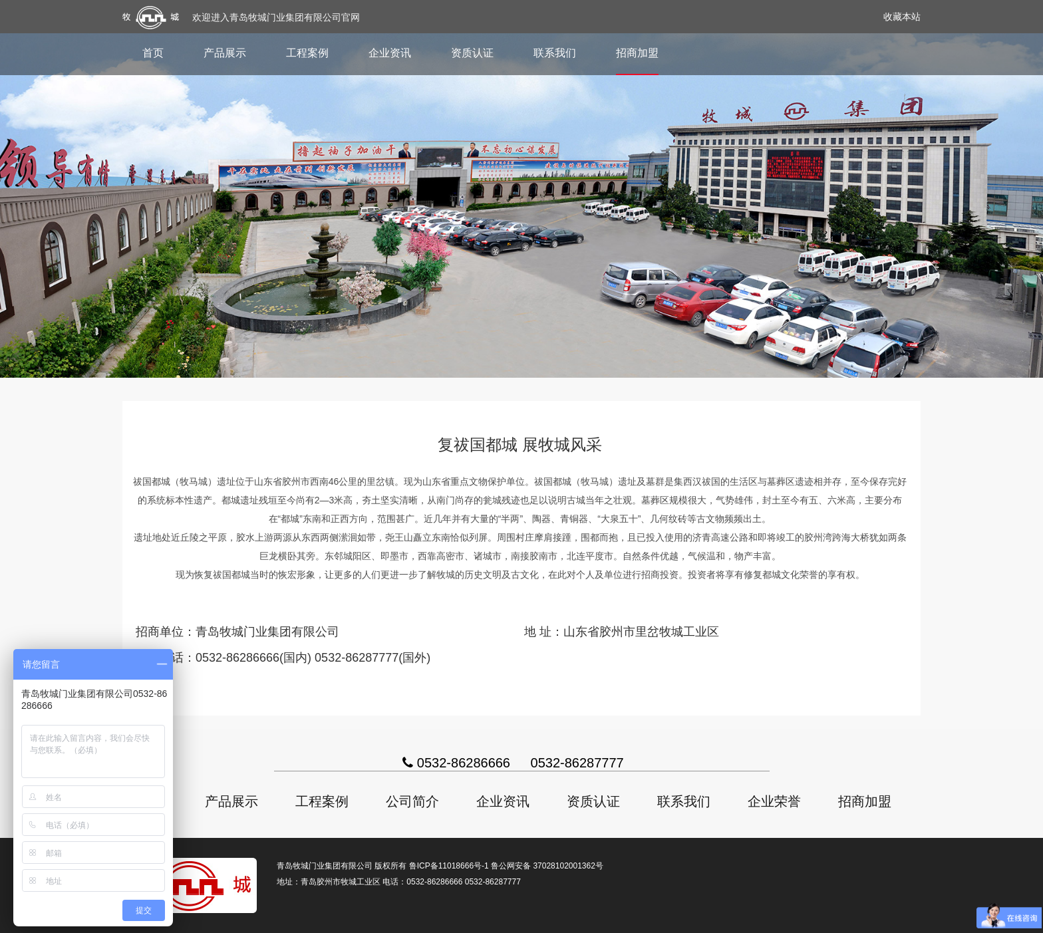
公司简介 (412, 801)
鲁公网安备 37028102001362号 (547, 865)
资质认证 (472, 53)
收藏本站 (902, 16)
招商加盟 (637, 53)
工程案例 (307, 53)
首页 (153, 53)
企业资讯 (390, 53)
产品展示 (225, 53)
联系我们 (554, 53)
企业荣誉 (774, 801)
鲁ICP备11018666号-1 (449, 865)
